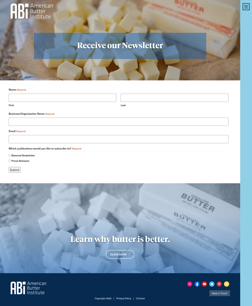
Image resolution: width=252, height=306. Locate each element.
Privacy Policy (123, 298)
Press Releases (20, 160)
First (11, 105)
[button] (246, 6)
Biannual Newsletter (23, 155)
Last (123, 105)
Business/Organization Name (32, 113)
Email (17, 131)
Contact (140, 298)
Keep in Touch (219, 293)
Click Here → (120, 254)
